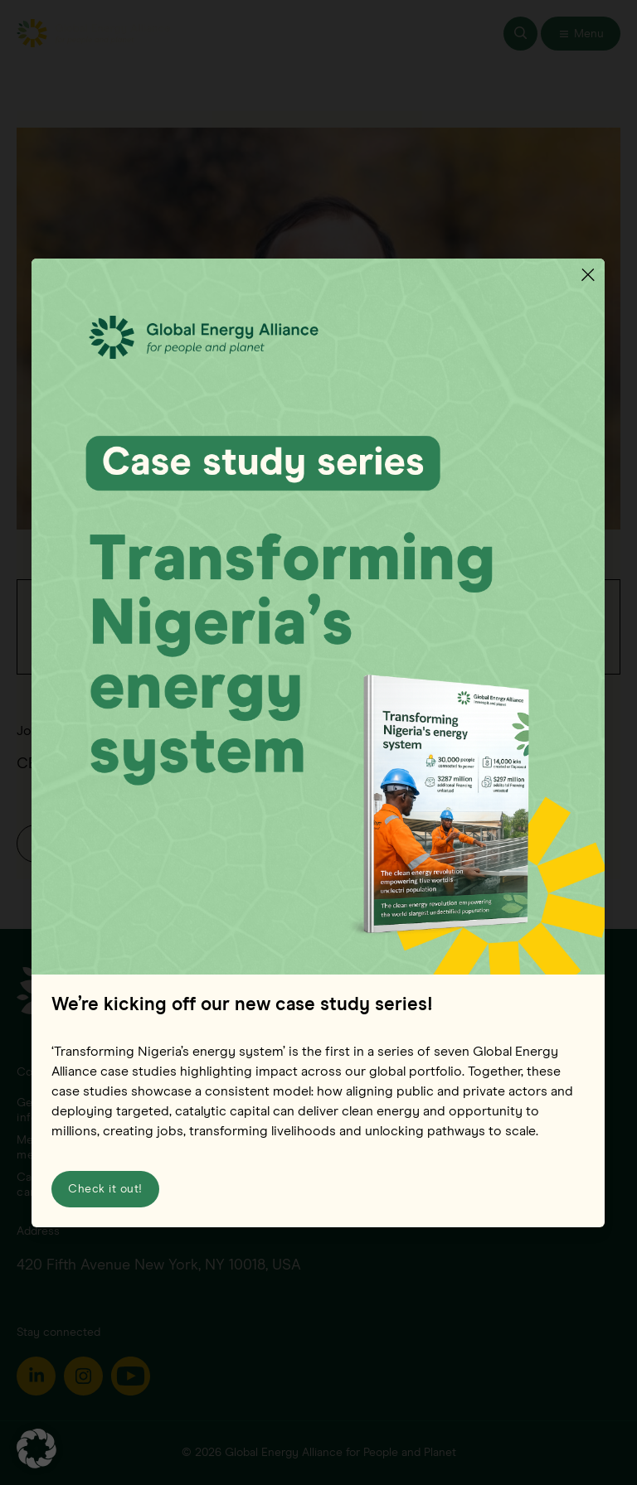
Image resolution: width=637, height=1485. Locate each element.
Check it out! (105, 1188)
